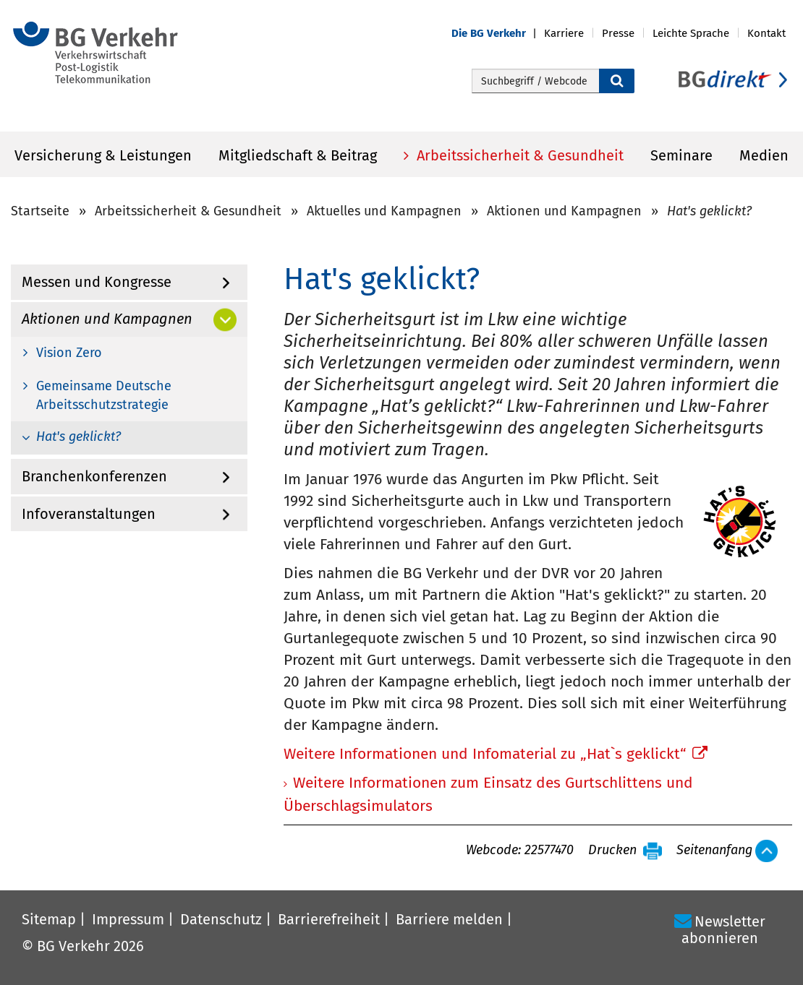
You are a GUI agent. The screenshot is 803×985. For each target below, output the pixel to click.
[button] (497, 33)
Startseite (40, 211)
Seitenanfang (714, 850)
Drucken (612, 850)
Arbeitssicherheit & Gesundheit (518, 155)
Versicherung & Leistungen (103, 155)
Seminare (681, 155)
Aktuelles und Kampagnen (384, 211)
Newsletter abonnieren (723, 930)
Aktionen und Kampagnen (564, 211)
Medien (764, 155)
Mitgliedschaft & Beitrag (297, 155)
